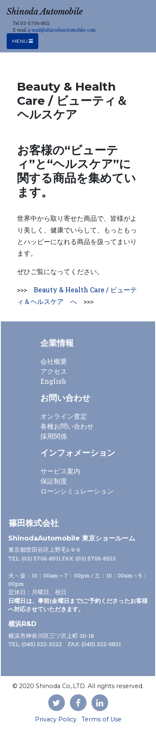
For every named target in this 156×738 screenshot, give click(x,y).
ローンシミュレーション (77, 490)
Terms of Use (101, 719)
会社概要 (53, 361)
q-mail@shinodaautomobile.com (61, 30)
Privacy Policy (56, 719)
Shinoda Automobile (45, 12)
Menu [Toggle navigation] (22, 41)
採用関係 (53, 436)
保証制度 (53, 480)
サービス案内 (60, 470)
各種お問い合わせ (67, 426)
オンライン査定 (63, 416)
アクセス (53, 371)
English (53, 381)
